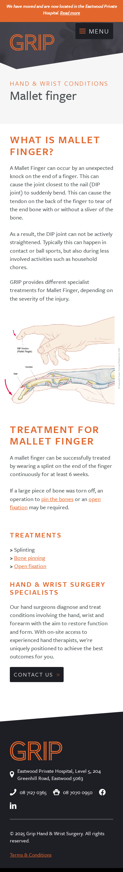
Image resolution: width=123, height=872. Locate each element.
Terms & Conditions (30, 854)
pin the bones (57, 499)
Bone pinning (29, 558)
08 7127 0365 (28, 792)
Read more (70, 13)
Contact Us (33, 674)
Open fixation (30, 566)
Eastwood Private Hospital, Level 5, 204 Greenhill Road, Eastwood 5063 (55, 774)
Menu (94, 31)
